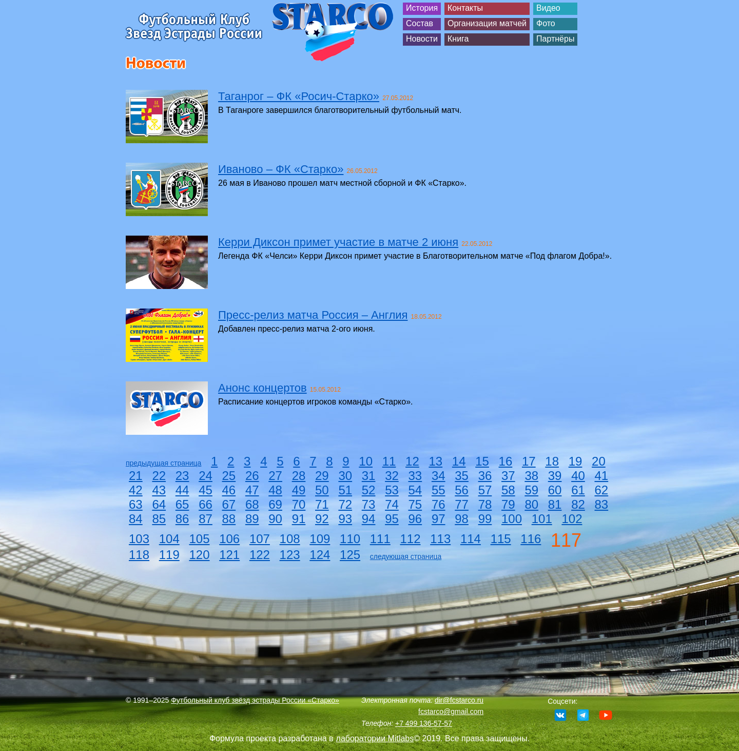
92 (322, 519)
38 (531, 476)
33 (415, 476)
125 (350, 555)
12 (412, 461)
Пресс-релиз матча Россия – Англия (312, 315)
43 (159, 490)
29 (322, 476)
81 (555, 504)
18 (552, 461)
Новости (422, 38)
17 (529, 461)
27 (275, 476)
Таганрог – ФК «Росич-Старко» (298, 96)
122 (259, 555)
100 (511, 519)
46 (229, 490)
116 (530, 539)
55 (438, 490)
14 (459, 461)
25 (229, 476)
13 (435, 461)
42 (136, 490)
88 (229, 519)
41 (602, 476)
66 (205, 504)
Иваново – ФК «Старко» (280, 169)
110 (350, 539)
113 (440, 539)
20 (599, 461)
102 (571, 519)
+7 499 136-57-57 (423, 723)
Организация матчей (487, 23)
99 (485, 519)
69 (275, 504)
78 (485, 504)
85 (159, 519)
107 (259, 539)
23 (182, 476)
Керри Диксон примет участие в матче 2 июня (338, 242)
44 (182, 490)
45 (205, 490)
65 (182, 504)
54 (415, 490)
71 (322, 504)
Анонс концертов (262, 387)
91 (299, 519)
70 (299, 504)
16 (506, 461)
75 (415, 504)
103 (139, 539)
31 (369, 476)
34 (438, 476)
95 (392, 519)
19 (575, 461)
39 (555, 476)
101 (542, 519)
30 (345, 476)
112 (410, 539)
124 (319, 555)
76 (438, 504)
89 (252, 519)
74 (392, 504)
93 (345, 519)
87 (205, 519)
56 (462, 490)
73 (369, 504)
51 (345, 490)
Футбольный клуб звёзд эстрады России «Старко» (255, 700)
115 (501, 539)
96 (415, 519)
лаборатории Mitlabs (375, 738)
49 (299, 490)
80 (531, 504)
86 (182, 519)
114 (470, 539)
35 (462, 476)
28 (299, 476)
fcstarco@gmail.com (450, 711)
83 (602, 504)
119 (169, 555)
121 (229, 555)
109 (319, 539)
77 (462, 504)
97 (438, 519)
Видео (548, 8)
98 (462, 519)
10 (366, 461)
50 (322, 490)
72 (345, 504)
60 (555, 490)
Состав (419, 23)
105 (199, 539)
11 (389, 461)
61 (578, 490)
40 (578, 476)
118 (139, 555)
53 (392, 490)
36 (485, 476)
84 (136, 519)
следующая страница (405, 556)
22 (159, 476)
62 (602, 490)
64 (159, 504)
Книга (458, 38)
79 (508, 504)
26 (252, 476)
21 (136, 476)
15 (482, 461)
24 (205, 476)
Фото (545, 23)
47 (252, 490)
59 (531, 490)
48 (275, 490)
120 (199, 555)
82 (578, 504)
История (422, 8)
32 (392, 476)
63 (136, 504)
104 (169, 539)
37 (508, 476)
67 (229, 504)
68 (252, 504)
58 (508, 490)
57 (485, 490)
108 (290, 539)
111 (380, 539)
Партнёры (555, 38)
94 (369, 519)
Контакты (465, 8)
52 (369, 490)
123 (290, 555)
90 (275, 519)
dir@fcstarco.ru (459, 700)
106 (229, 539)
